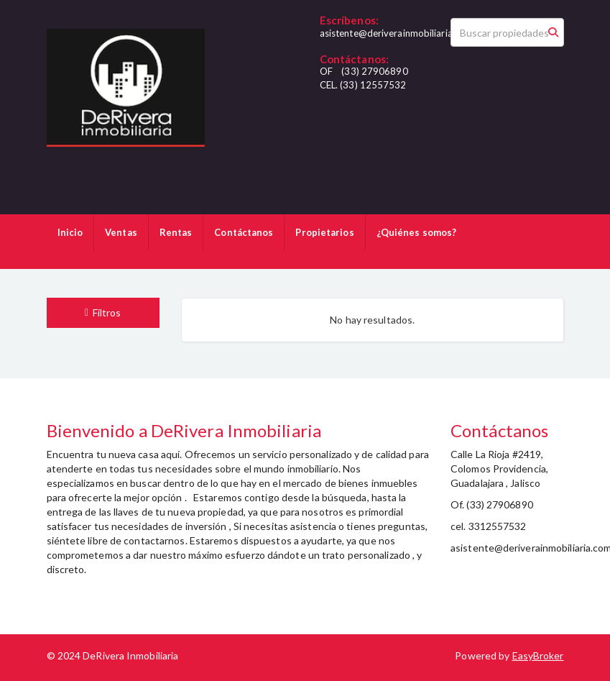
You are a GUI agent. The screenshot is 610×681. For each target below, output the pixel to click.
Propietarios (324, 232)
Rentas (176, 232)
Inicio (70, 232)
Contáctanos (243, 232)
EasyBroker (538, 655)
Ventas (121, 232)
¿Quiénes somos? (416, 232)
